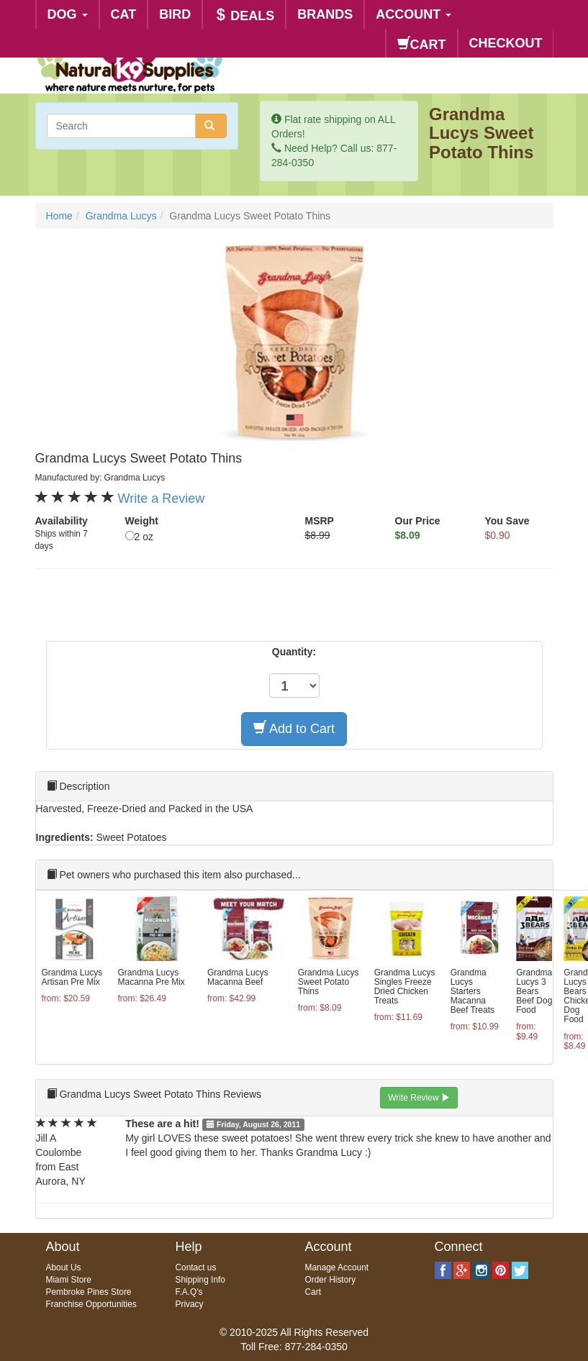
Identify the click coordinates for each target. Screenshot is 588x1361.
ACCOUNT (413, 14)
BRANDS (325, 14)
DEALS (244, 15)
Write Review (419, 1098)
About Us (63, 1267)
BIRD (175, 14)
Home (59, 216)
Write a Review (161, 498)
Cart (313, 1292)
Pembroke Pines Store (89, 1292)
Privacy (190, 1304)
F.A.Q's (189, 1292)
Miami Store (68, 1280)
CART (421, 44)
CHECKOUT (506, 43)
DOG (68, 14)
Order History (330, 1280)
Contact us (196, 1267)
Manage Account (337, 1267)
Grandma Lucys (121, 216)
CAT (124, 14)
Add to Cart (294, 728)
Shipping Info (200, 1280)
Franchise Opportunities (91, 1304)
